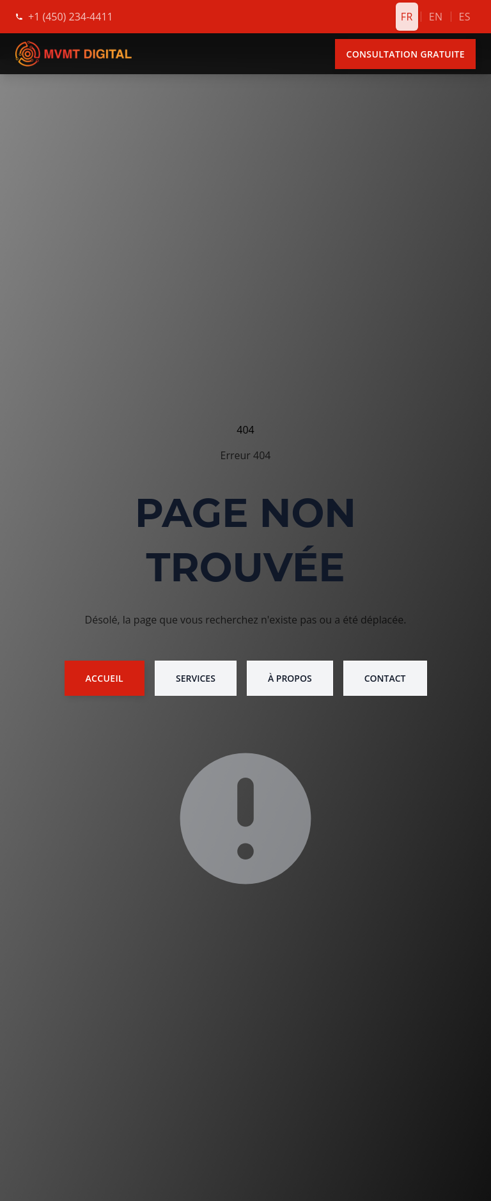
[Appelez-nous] (70, 16)
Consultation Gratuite (405, 54)
